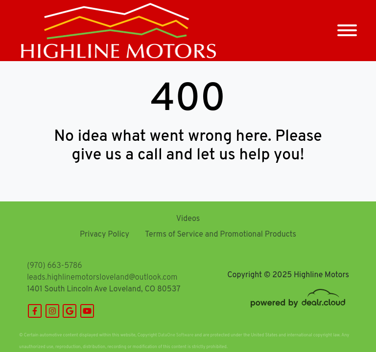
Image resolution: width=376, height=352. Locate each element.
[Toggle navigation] (347, 30)
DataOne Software (175, 335)
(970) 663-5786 (54, 266)
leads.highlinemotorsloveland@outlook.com (102, 278)
